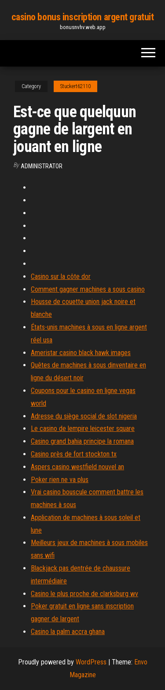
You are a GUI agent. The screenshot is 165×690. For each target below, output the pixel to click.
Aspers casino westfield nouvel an (77, 467)
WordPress (91, 662)
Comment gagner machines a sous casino (88, 289)
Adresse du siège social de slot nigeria (84, 416)
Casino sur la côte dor (61, 276)
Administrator (41, 166)
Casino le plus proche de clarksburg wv (84, 594)
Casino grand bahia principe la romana (82, 441)
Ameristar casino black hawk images (81, 353)
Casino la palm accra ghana (68, 631)
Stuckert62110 (75, 86)
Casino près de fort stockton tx (74, 454)
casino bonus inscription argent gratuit (82, 16)
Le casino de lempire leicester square (83, 428)
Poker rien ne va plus (59, 479)
